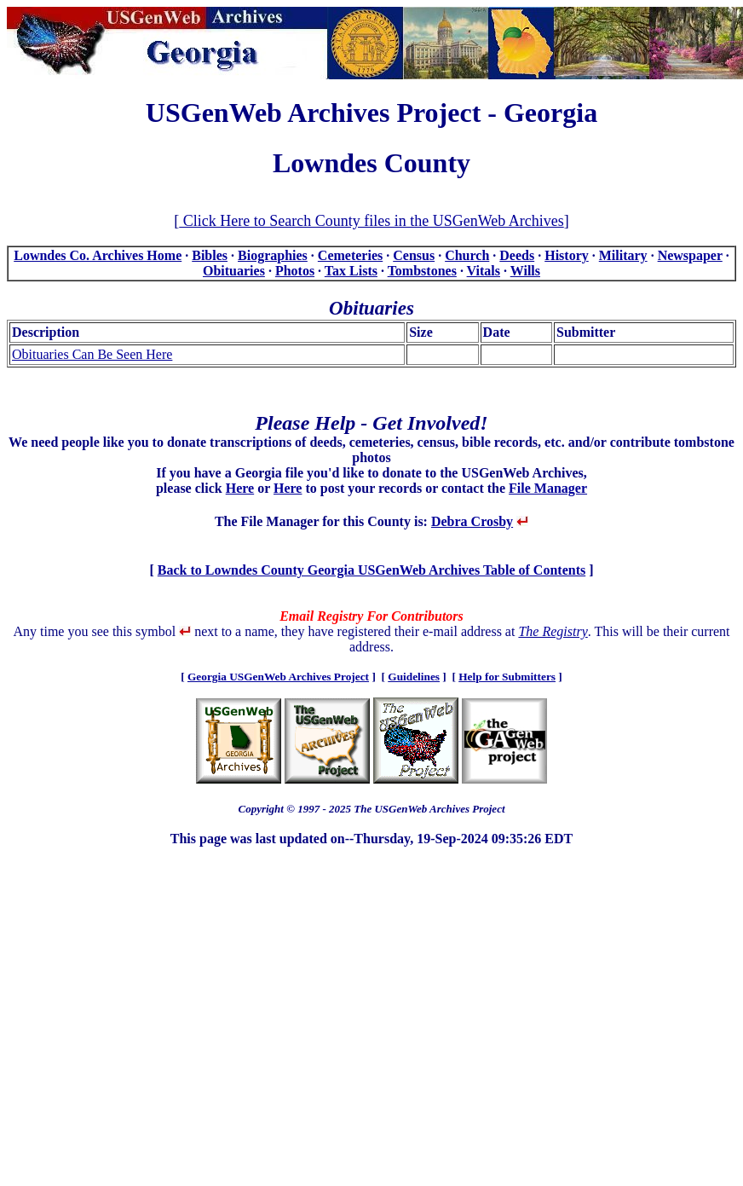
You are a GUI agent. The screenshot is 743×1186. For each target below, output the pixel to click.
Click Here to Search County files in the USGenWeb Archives (371, 220)
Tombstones (422, 270)
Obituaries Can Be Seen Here (92, 354)
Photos (294, 270)
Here (240, 488)
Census (414, 255)
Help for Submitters (507, 676)
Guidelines (414, 676)
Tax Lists (351, 270)
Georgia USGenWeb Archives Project (278, 676)
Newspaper (690, 255)
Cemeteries (350, 255)
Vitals (483, 270)
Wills (525, 270)
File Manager (548, 488)
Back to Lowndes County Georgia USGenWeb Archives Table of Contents (371, 570)
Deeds (516, 255)
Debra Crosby (472, 521)
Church (467, 255)
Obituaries (234, 270)
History (566, 255)
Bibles (210, 255)
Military (623, 255)
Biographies (273, 255)
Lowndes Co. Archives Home (97, 255)
